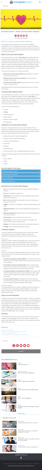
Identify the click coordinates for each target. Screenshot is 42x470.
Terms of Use (13, 463)
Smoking (6, 112)
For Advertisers (20, 463)
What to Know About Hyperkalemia (26, 373)
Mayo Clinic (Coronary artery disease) (9, 333)
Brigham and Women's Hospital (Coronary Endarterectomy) (13, 331)
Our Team (31, 463)
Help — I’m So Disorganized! (24, 398)
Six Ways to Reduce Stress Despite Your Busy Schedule (28, 407)
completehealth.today (21, 413)
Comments (21, 351)
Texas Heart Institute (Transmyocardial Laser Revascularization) (14, 334)
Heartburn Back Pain (8, 181)
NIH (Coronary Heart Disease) (7, 330)
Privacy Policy (6, 463)
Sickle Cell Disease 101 (23, 364)
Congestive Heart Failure (9, 171)
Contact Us (36, 463)
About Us (26, 463)
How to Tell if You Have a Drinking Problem (28, 389)
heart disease (22, 57)
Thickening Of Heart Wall (10, 174)
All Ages (19, 363)
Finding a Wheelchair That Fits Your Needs (28, 422)
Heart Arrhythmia (7, 178)
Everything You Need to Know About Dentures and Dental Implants (29, 439)
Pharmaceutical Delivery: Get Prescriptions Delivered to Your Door (28, 431)
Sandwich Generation (22, 371)
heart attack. (32, 96)
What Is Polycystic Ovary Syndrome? (26, 381)
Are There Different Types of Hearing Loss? (28, 447)
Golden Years (21, 421)
